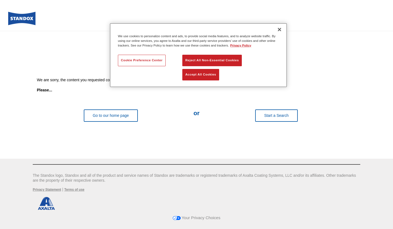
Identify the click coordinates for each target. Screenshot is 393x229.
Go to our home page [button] (111, 115)
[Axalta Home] (21, 20)
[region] (198, 55)
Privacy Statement (47, 190)
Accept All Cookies (200, 74)
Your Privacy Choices (197, 217)
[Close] (279, 30)
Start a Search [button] (276, 115)
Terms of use (74, 190)
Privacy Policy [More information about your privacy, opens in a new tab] (240, 45)
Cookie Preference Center (142, 60)
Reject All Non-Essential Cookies (212, 60)
